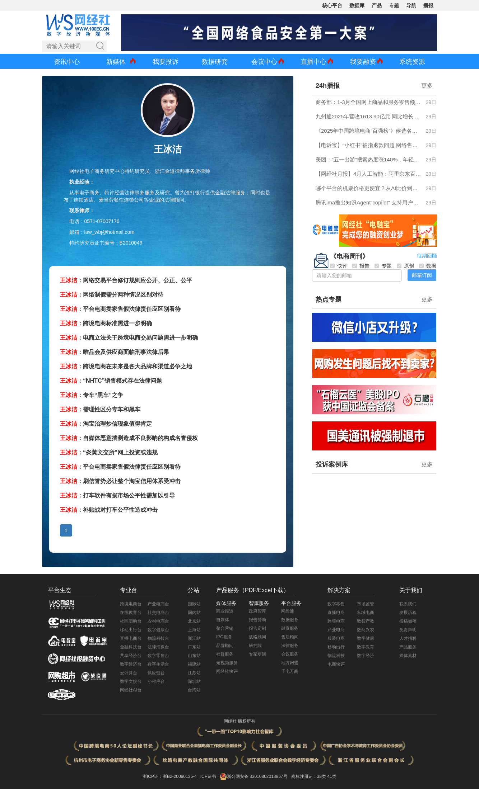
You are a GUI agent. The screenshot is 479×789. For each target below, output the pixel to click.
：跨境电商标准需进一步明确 (106, 323)
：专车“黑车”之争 (91, 395)
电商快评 (336, 664)
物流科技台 (158, 638)
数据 (427, 266)
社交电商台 (158, 612)
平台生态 (59, 590)
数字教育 (365, 646)
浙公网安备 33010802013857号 (257, 776)
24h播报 (328, 85)
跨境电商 (336, 621)
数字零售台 (158, 655)
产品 (377, 5)
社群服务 (224, 654)
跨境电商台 (130, 603)
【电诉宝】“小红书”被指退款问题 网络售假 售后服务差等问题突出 (369, 145)
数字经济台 (130, 664)
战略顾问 (257, 636)
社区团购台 (130, 621)
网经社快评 (227, 671)
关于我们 (410, 590)
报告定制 (257, 628)
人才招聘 (408, 638)
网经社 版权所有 (239, 721)
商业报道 (224, 611)
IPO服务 (224, 636)
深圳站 (194, 681)
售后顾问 (289, 636)
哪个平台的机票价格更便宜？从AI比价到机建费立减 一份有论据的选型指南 (369, 188)
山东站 (194, 655)
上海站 (194, 629)
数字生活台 (158, 664)
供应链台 (156, 672)
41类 (331, 776)
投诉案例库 (332, 464)
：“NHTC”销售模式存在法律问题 (111, 381)
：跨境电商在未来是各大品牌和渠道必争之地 (126, 366)
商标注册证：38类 (309, 776)
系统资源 (412, 61)
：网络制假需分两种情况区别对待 (111, 295)
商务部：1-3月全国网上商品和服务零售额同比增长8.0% (369, 102)
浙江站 (194, 638)
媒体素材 (408, 655)
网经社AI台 (130, 690)
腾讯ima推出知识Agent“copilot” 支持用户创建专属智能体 (369, 202)
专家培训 (257, 654)
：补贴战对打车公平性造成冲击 (109, 510)
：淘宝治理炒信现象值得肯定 (106, 424)
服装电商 (336, 638)
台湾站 (194, 690)
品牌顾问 (224, 645)
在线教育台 (130, 612)
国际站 (194, 603)
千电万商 (289, 671)
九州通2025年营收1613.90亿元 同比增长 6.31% (369, 116)
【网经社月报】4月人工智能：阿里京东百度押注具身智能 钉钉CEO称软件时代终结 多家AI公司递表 (369, 174)
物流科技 (336, 655)
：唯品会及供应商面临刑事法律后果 (114, 352)
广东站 (194, 646)
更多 (427, 85)
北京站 (194, 621)
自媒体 (222, 619)
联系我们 (408, 603)
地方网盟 (289, 662)
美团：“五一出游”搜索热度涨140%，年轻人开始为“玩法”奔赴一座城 (369, 159)
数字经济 (365, 655)
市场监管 (365, 603)
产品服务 (408, 646)
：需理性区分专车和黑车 (100, 409)
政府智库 (257, 611)
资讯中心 (67, 61)
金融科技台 (130, 646)
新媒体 (116, 61)
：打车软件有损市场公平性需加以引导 (117, 495)
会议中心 (264, 61)
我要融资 (363, 61)
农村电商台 (158, 621)
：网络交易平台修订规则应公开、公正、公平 (126, 280)
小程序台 (156, 681)
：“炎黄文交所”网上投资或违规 (109, 452)
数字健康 (365, 638)
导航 (411, 5)
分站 (193, 590)
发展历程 (408, 612)
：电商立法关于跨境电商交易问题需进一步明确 (129, 338)
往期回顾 (427, 256)
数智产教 (365, 621)
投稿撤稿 (408, 621)
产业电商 (336, 629)
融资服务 (289, 628)
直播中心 (313, 61)
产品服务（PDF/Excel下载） (252, 590)
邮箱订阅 (422, 275)
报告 (360, 266)
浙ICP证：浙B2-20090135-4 (170, 776)
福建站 (194, 664)
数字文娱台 (130, 681)
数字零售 (336, 603)
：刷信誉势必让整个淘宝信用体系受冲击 (120, 481)
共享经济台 (130, 655)
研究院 (255, 645)
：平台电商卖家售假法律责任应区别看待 (120, 309)
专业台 (128, 590)
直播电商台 (130, 638)
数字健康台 (158, 629)
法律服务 (289, 645)
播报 (428, 5)
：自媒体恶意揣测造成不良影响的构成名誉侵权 (129, 438)
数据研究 (215, 61)
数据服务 (289, 619)
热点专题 (328, 299)
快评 (338, 266)
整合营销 (224, 628)
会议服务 (289, 654)
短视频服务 (227, 662)
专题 (394, 5)
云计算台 (128, 672)
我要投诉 (165, 61)
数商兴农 (365, 629)
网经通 (287, 611)
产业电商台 (158, 603)
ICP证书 (208, 776)
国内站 (194, 612)
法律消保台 (158, 646)
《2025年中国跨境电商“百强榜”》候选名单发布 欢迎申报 (369, 131)
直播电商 (336, 612)
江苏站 (194, 672)
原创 (405, 266)
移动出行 (336, 646)
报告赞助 (257, 619)
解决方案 (338, 590)
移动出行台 (130, 629)
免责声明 (408, 629)
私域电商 (365, 612)
